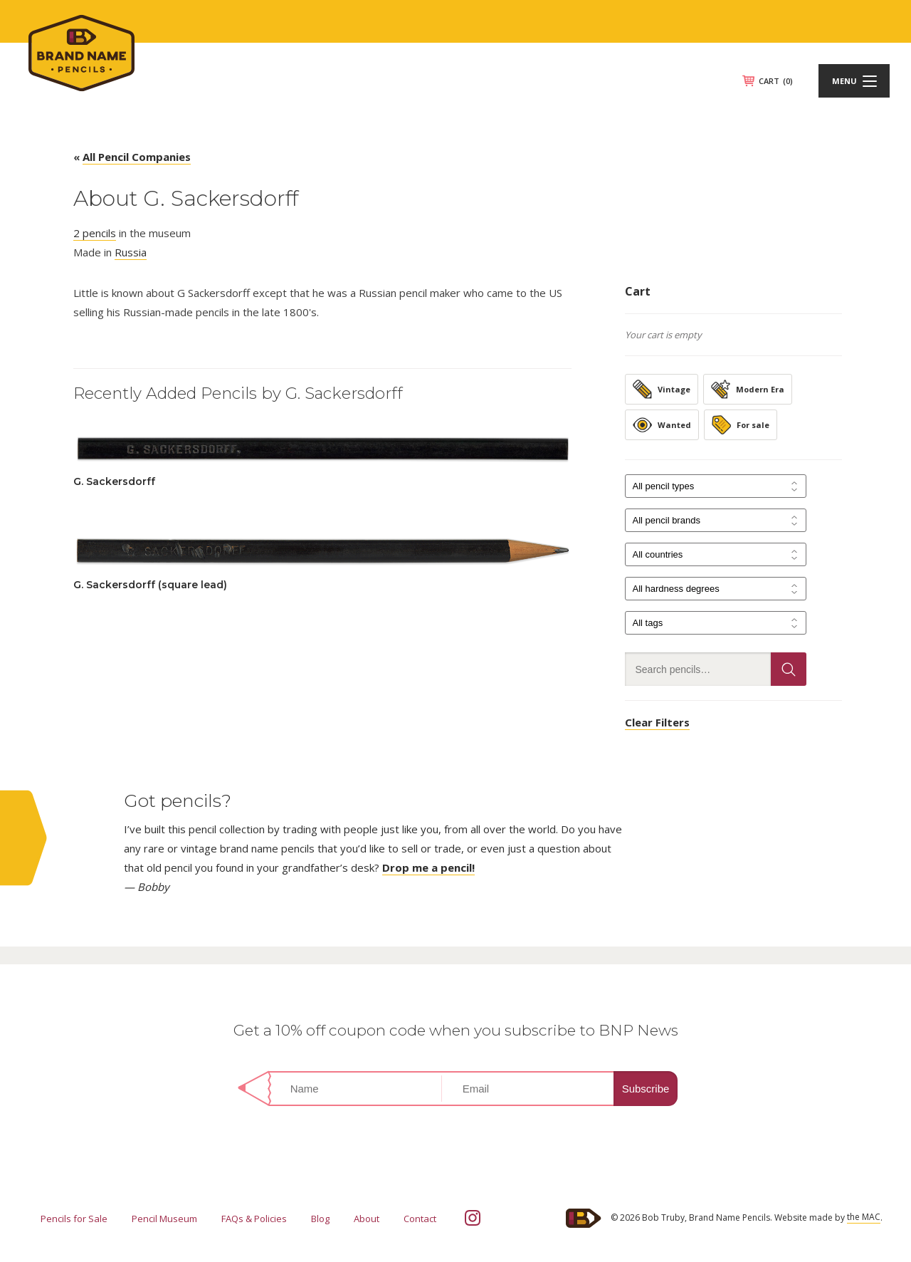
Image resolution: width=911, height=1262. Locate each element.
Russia (131, 252)
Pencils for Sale (74, 1218)
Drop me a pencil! (428, 867)
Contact (420, 1218)
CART (776, 80)
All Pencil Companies (137, 157)
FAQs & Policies (254, 1218)
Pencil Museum (164, 1218)
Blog (320, 1218)
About (366, 1218)
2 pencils (94, 233)
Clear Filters (657, 722)
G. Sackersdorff (114, 481)
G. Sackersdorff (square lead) (150, 584)
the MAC (863, 1217)
